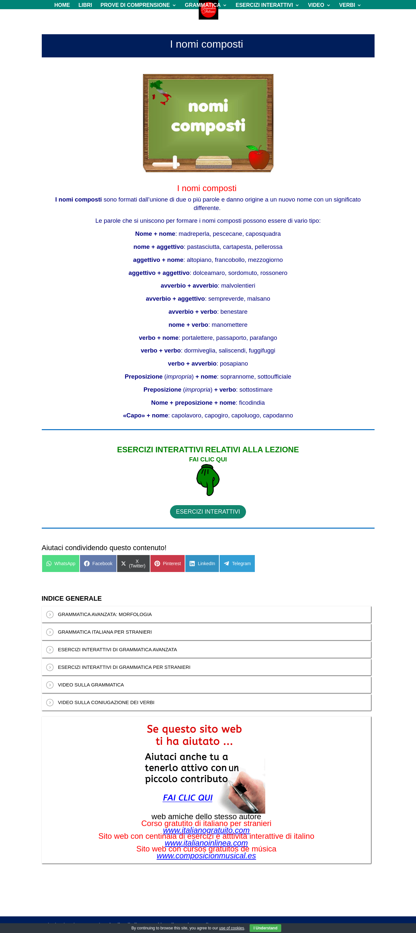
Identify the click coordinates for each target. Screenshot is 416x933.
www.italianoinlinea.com (206, 843)
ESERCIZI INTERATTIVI (264, 5)
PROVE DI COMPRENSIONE (135, 5)
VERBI (347, 5)
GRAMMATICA (203, 5)
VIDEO (316, 5)
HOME (62, 5)
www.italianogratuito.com (206, 830)
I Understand (265, 928)
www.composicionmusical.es (206, 856)
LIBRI (85, 5)
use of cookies (231, 928)
